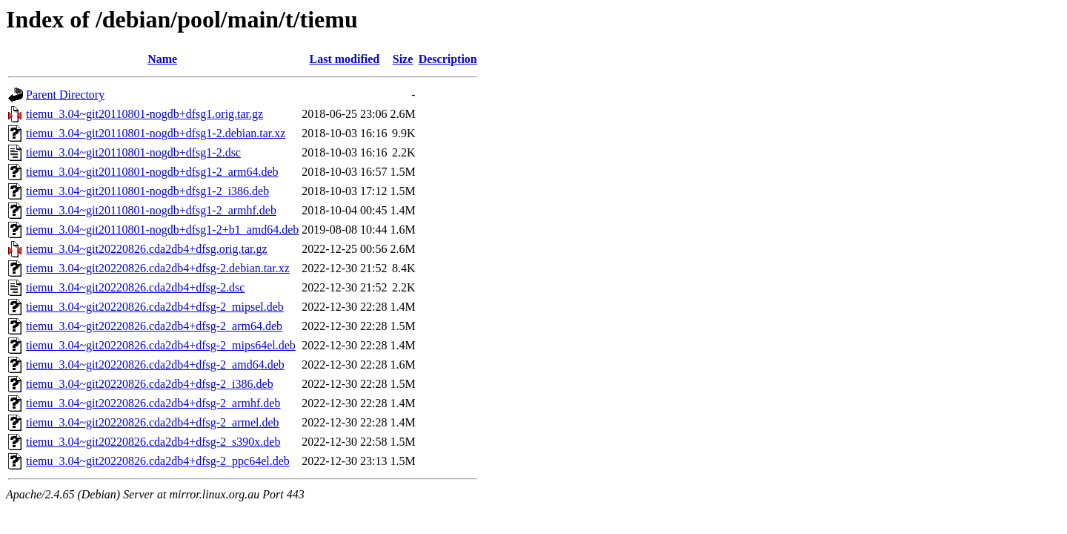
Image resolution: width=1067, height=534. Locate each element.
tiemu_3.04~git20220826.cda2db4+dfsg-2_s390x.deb (153, 441)
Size (403, 59)
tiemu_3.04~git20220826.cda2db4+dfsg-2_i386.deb (149, 384)
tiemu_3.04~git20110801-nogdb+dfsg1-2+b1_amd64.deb (162, 229)
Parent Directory (65, 94)
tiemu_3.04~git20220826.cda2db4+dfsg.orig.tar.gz (146, 249)
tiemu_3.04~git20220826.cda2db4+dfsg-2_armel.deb (152, 422)
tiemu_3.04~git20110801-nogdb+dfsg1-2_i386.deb (147, 191)
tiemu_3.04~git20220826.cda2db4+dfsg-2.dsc (135, 287)
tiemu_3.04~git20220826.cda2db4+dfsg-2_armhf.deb (153, 403)
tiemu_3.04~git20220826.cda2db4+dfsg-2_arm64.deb (154, 326)
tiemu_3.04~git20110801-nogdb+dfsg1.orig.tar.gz (144, 114)
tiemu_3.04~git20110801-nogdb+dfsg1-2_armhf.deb (151, 210)
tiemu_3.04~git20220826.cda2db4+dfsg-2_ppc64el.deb (158, 461)
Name (162, 59)
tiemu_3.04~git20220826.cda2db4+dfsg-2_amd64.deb (155, 364)
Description (448, 59)
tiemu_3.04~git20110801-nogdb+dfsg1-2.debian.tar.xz (155, 133)
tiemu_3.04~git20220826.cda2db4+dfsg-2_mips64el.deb (161, 345)
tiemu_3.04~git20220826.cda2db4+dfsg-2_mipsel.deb (155, 306)
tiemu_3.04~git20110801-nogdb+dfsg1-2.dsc (133, 152)
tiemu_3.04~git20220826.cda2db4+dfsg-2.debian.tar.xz (158, 268)
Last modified (345, 59)
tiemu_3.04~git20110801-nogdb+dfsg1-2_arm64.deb (152, 171)
